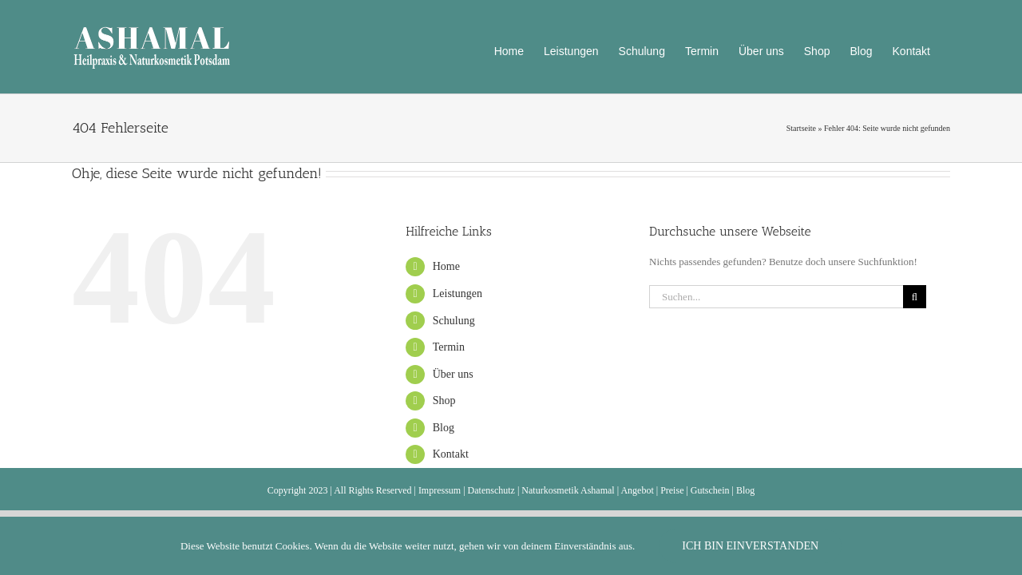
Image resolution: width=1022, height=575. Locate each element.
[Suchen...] (776, 296)
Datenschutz (491, 490)
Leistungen (457, 293)
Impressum (439, 490)
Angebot (636, 490)
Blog (443, 428)
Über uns (453, 374)
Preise (671, 490)
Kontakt (451, 454)
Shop (444, 400)
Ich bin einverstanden (750, 546)
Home (446, 266)
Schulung (454, 321)
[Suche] (914, 296)
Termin (449, 347)
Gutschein (710, 490)
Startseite (801, 128)
